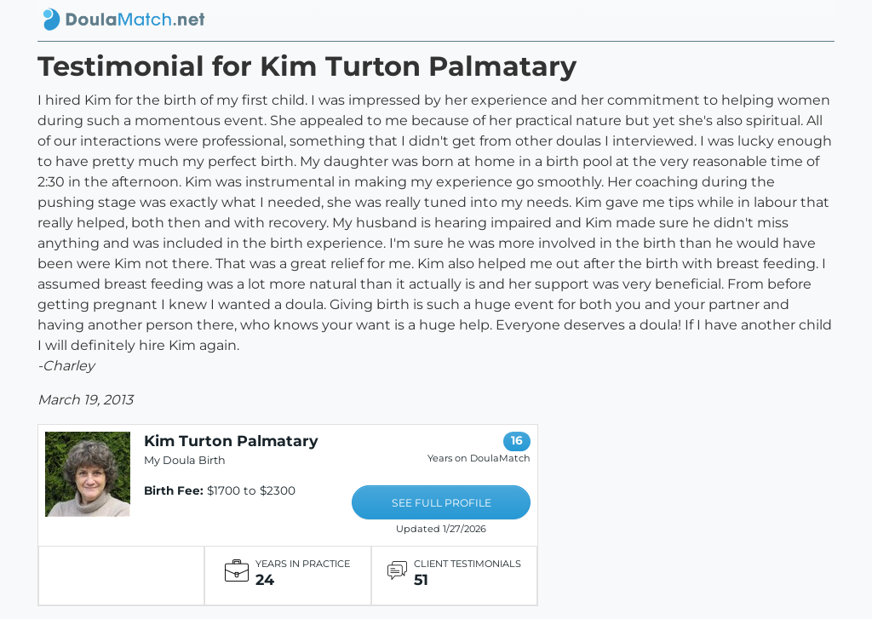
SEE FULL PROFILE (441, 502)
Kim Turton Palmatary (231, 441)
